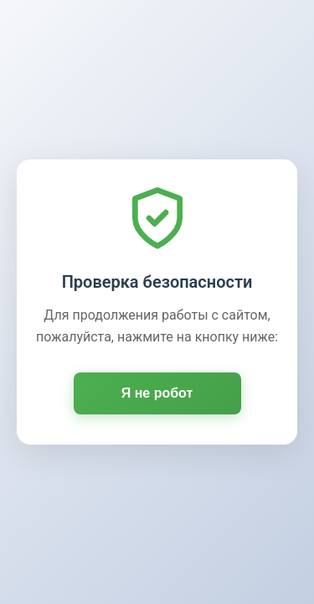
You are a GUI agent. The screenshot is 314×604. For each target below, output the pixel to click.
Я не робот (157, 393)
